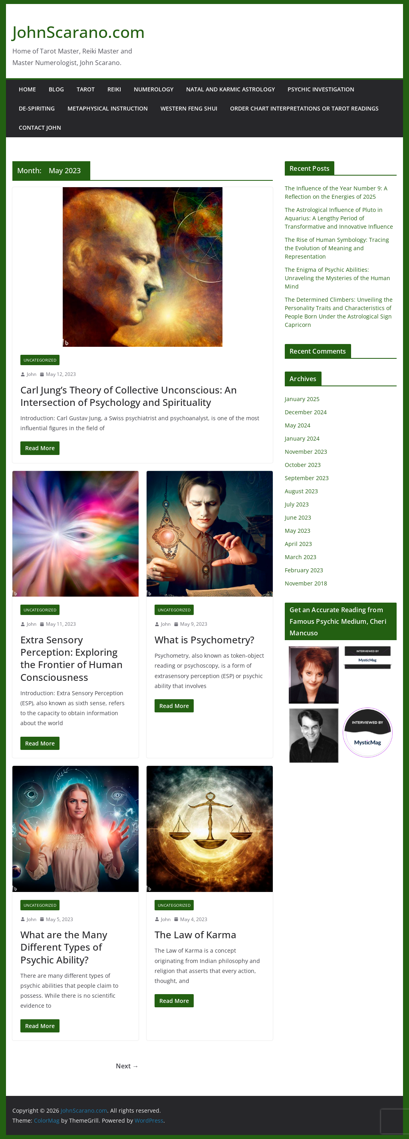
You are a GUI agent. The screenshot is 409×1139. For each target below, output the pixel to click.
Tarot (86, 89)
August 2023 (301, 491)
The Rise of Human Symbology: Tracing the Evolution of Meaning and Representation (337, 248)
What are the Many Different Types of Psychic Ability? (63, 947)
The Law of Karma (195, 934)
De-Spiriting (37, 108)
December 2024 (306, 412)
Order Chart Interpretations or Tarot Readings (304, 108)
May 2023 (297, 530)
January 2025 (302, 399)
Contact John (40, 127)
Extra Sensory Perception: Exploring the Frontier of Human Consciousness (71, 658)
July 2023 (297, 504)
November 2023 (306, 451)
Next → (127, 1066)
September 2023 (307, 478)
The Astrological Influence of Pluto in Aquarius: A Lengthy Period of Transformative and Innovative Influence (339, 218)
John (31, 374)
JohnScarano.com (78, 32)
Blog (56, 89)
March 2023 (300, 557)
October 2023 (303, 465)
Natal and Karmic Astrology (230, 89)
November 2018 (306, 583)
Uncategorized (40, 360)
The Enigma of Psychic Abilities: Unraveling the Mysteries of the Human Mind (337, 278)
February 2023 (304, 570)
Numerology (153, 89)
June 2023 (298, 517)
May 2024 (297, 425)
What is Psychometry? (204, 639)
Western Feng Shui (189, 108)
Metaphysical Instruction (108, 108)
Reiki (114, 89)
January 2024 (302, 438)
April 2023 (298, 544)
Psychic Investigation (321, 89)
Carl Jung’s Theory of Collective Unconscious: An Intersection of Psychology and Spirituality (128, 396)
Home (27, 89)
